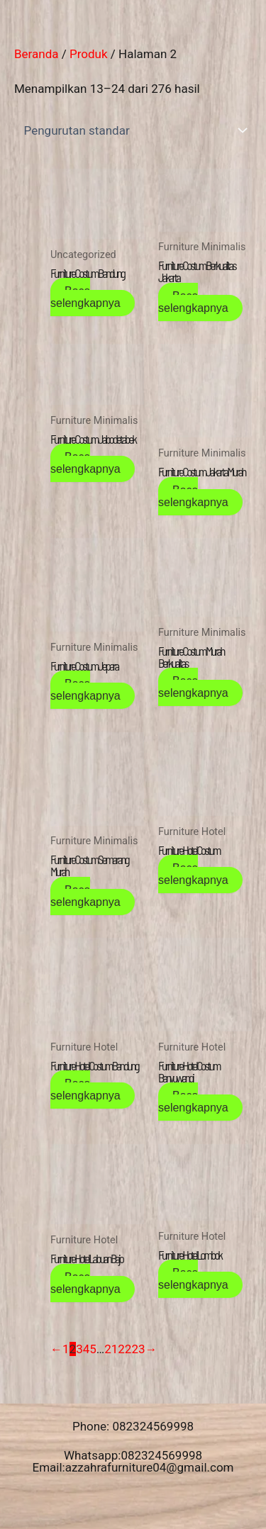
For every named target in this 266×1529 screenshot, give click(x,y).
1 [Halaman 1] (66, 1349)
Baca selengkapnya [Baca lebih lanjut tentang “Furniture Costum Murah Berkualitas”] (193, 687)
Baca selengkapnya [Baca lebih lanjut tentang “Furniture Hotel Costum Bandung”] (85, 1089)
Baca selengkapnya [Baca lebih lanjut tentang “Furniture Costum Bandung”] (85, 297)
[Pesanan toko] (133, 130)
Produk (89, 54)
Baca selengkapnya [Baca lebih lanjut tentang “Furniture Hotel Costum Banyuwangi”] (193, 1102)
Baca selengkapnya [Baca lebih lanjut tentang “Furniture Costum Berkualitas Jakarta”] (193, 302)
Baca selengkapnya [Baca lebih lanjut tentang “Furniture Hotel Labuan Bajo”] (85, 1283)
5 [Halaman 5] (92, 1349)
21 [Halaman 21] (111, 1349)
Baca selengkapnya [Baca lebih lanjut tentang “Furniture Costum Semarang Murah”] (85, 896)
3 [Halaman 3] (79, 1349)
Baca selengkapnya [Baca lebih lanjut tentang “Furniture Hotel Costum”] (193, 874)
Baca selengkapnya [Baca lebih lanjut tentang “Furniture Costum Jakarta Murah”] (193, 496)
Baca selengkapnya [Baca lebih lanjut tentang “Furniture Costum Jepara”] (85, 690)
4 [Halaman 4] (86, 1349)
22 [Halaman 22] (124, 1349)
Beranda (36, 54)
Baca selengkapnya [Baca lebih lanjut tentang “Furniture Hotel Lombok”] (193, 1279)
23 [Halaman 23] (138, 1349)
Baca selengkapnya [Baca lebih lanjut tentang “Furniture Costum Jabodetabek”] (85, 463)
